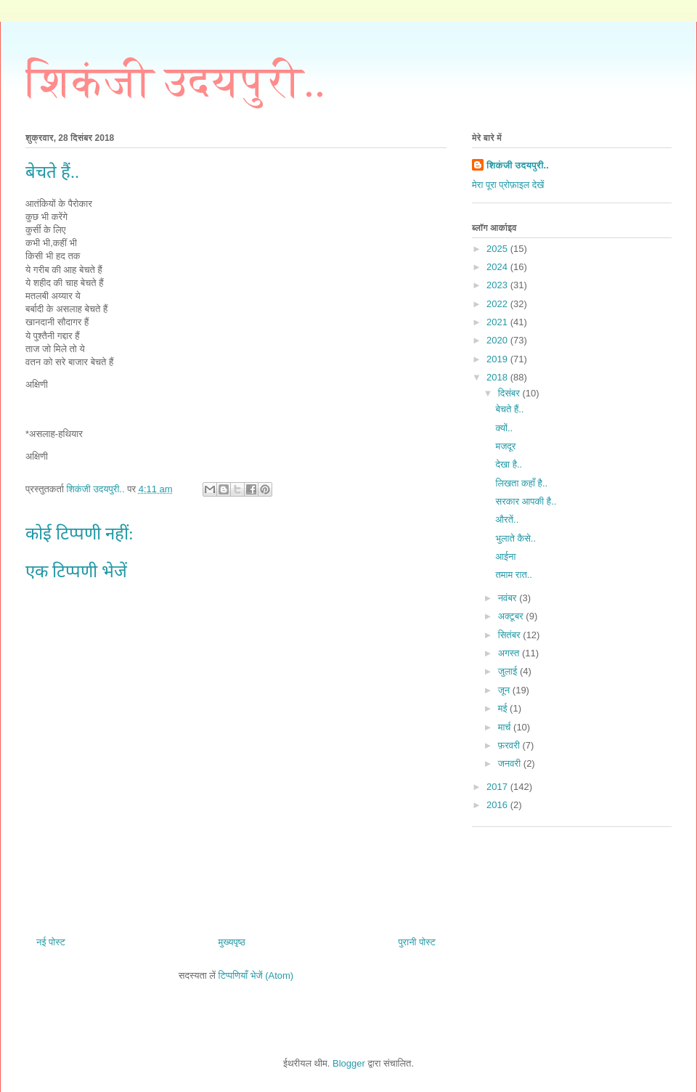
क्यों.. (504, 428)
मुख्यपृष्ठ (231, 942)
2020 (498, 340)
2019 (498, 359)
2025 (498, 248)
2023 (498, 285)
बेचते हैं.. (509, 409)
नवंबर (508, 597)
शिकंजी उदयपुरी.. (175, 82)
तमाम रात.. (513, 574)
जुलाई (509, 671)
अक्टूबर (512, 616)
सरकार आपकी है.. (525, 501)
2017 (498, 786)
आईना (505, 556)
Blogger (349, 1063)
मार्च (505, 727)
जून (505, 690)
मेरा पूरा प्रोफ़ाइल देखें (508, 184)
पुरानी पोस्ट (417, 942)
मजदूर (505, 446)
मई (504, 708)
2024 (498, 266)
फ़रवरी (510, 745)
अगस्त (510, 653)
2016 (498, 804)
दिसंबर (510, 393)
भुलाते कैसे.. (515, 538)
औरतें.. (506, 519)
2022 (498, 303)
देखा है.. (508, 464)
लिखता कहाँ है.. (521, 483)
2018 (498, 377)
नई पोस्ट (50, 942)
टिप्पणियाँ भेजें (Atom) (256, 975)
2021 (498, 322)
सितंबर (510, 634)
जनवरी (510, 763)
